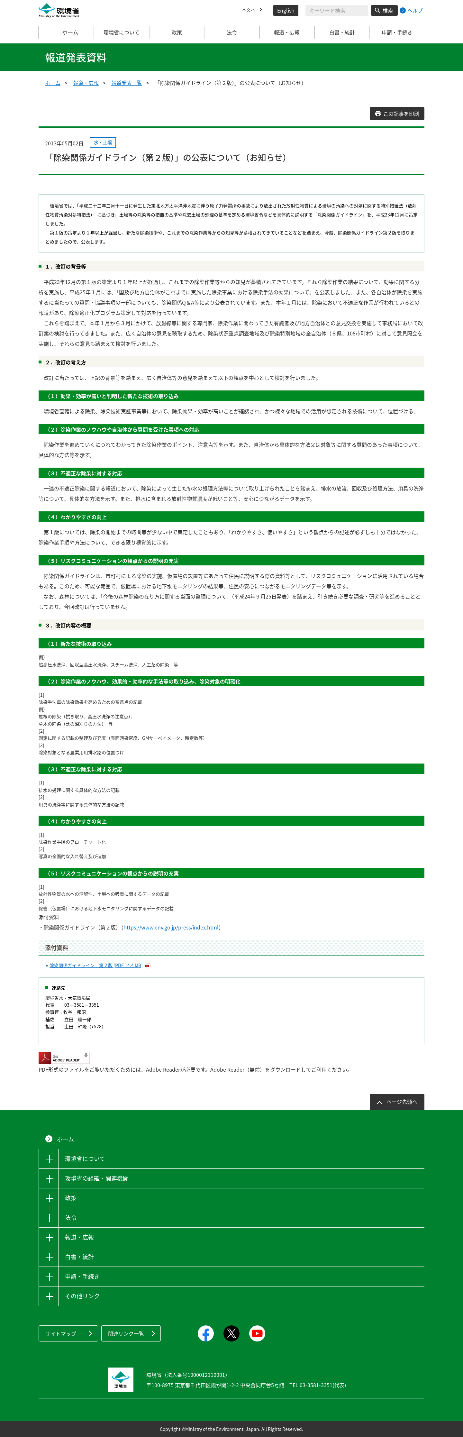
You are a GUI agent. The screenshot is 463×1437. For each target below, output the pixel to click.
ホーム (66, 32)
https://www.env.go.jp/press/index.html (171, 927)
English (286, 10)
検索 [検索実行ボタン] (388, 10)
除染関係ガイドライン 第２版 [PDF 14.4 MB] (96, 965)
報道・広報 (86, 83)
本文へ (249, 10)
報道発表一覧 (126, 83)
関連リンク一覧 (126, 1333)
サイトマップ (60, 1333)
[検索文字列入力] (336, 10)
